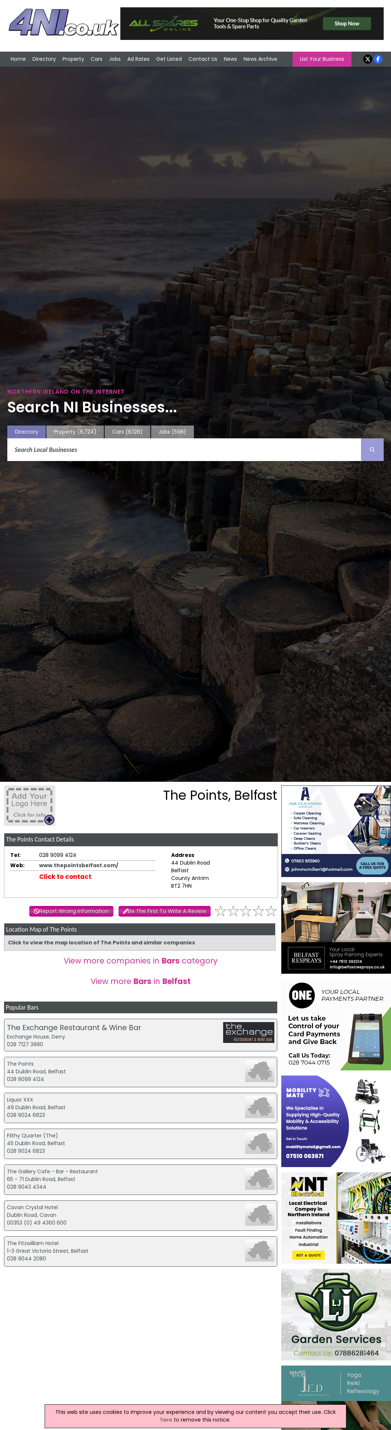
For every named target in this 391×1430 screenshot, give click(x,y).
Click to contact (65, 876)
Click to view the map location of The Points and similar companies (101, 942)
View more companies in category (141, 960)
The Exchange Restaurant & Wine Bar (74, 1027)
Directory (44, 59)
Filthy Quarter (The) (32, 1135)
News (230, 59)
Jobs (115, 59)
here (166, 1419)
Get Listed (169, 59)
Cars (96, 59)
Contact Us (202, 59)
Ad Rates (138, 59)
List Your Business (322, 59)
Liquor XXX (20, 1099)
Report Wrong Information (74, 911)
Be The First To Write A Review (167, 911)
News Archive (260, 59)
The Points (20, 1063)
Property (73, 59)
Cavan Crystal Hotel (32, 1207)
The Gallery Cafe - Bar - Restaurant (52, 1171)
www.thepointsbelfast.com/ (78, 865)
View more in (141, 981)
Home (18, 59)
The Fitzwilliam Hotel (33, 1243)
